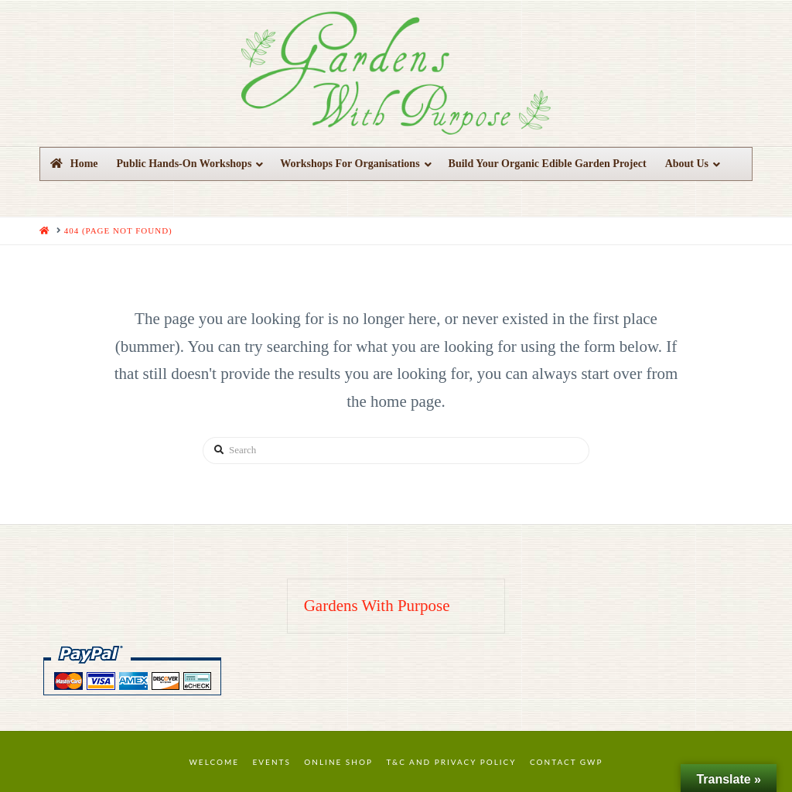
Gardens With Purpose (377, 605)
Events (272, 761)
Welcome (214, 761)
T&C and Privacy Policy (451, 761)
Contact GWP (566, 761)
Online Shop (338, 761)
